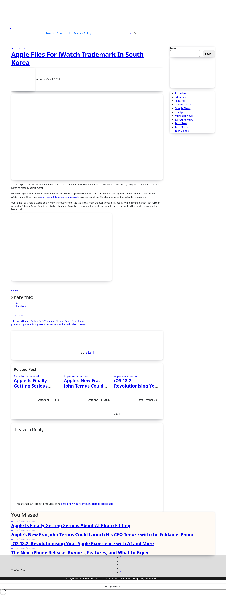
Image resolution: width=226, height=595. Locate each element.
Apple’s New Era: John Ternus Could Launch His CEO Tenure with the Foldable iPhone (102, 534)
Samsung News (184, 119)
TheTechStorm (19, 570)
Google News (182, 108)
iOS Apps (180, 112)
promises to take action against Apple (59, 196)
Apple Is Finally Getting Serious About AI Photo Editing (70, 525)
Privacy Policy (82, 33)
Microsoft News (184, 116)
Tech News (181, 123)
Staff (43, 79)
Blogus (136, 578)
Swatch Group (100, 193)
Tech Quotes (182, 127)
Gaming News (183, 104)
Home (50, 33)
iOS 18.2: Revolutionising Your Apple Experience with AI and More (82, 543)
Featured (33, 376)
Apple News (18, 48)
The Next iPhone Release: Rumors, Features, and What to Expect (81, 553)
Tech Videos (182, 131)
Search (174, 48)
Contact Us (64, 33)
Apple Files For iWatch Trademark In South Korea (77, 58)
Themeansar (152, 578)
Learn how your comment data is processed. (87, 504)
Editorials (180, 97)
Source (14, 290)
